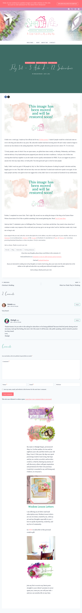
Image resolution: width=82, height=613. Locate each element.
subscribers (19, 250)
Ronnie (10, 304)
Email (31, 385)
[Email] (41, 384)
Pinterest (61, 238)
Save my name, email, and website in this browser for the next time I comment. (25, 389)
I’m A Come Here (60, 218)
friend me (25, 238)
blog (13, 250)
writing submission (29, 250)
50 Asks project (43, 139)
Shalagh (13, 320)
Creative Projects (41, 62)
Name (5, 385)
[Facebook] (68, 9)
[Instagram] (75, 9)
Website (58, 385)
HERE (30, 530)
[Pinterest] (78, 9)
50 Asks (7, 250)
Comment (6, 362)
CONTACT (52, 43)
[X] (72, 9)
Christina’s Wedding (21, 283)
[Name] (14, 384)
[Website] (67, 384)
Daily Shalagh (52, 62)
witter (56, 238)
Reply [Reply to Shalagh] (77, 320)
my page (34, 238)
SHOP (37, 43)
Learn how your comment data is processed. (38, 399)
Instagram (7, 238)
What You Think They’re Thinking (61, 283)
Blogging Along (30, 62)
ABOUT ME (44, 43)
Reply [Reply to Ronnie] (77, 304)
